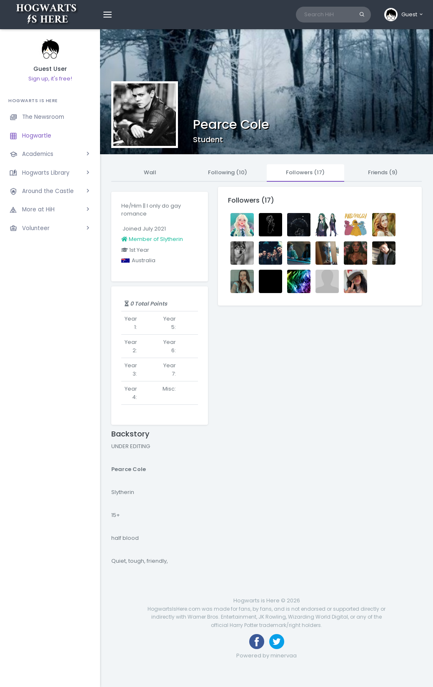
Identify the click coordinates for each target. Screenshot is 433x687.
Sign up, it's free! (50, 79)
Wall (150, 172)
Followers (305, 172)
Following (227, 172)
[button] (404, 14)
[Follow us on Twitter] (276, 641)
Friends (383, 172)
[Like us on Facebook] (256, 641)
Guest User (50, 69)
